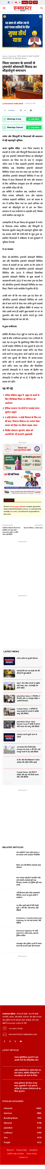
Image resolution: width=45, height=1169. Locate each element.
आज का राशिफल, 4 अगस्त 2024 (33, 528)
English (24, 2)
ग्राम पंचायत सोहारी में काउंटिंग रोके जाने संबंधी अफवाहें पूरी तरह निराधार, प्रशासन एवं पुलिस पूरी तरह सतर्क (29, 881)
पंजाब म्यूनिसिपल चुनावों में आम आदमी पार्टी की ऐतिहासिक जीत (26, 1062)
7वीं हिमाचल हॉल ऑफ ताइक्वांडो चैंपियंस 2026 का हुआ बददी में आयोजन (28, 895)
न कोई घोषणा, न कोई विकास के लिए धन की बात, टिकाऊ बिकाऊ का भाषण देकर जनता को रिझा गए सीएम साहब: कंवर (23, 421)
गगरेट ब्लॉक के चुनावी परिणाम (27, 658)
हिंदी (30, 2)
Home (4, 56)
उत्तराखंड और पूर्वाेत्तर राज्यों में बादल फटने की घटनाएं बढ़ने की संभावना (29, 944)
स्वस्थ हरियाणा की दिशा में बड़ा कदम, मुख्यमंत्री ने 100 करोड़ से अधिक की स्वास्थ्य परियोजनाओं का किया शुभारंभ (27, 1091)
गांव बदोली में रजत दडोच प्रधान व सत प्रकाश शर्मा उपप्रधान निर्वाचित (28, 853)
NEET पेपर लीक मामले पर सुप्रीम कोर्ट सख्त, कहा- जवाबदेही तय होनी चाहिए (28, 685)
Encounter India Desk (14, 103)
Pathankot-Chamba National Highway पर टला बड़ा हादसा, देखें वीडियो (29, 920)
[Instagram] (12, 2)
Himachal (12, 56)
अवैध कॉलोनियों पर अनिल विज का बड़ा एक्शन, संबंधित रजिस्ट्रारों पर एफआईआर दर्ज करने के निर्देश (27, 1077)
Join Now (34, 119)
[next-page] (8, 783)
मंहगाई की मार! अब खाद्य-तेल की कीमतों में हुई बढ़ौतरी (28, 671)
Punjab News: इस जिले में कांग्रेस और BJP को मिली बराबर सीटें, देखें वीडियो (28, 774)
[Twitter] (19, 2)
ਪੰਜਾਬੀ (35, 2)
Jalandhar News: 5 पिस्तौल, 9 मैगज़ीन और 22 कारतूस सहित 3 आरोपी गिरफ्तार (28, 698)
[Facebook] (8, 2)
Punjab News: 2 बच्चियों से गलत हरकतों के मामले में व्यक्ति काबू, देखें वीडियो (28, 711)
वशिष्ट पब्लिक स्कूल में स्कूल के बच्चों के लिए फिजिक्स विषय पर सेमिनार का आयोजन (22, 399)
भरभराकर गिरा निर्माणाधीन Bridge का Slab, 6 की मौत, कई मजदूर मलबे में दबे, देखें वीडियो (28, 749)
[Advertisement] (22, 566)
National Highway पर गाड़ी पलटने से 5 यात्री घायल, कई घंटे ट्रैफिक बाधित (27, 933)
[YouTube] (16, 2)
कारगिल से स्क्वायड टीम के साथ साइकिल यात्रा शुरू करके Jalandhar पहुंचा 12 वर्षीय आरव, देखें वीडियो (11, 531)
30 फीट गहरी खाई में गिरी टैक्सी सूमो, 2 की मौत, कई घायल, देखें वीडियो (27, 907)
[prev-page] (5, 783)
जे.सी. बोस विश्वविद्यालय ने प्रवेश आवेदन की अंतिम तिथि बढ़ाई (28, 760)
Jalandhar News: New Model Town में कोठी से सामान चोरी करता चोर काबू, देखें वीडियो (28, 724)
